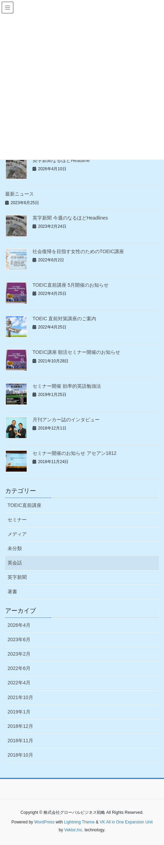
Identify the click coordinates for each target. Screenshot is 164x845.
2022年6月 (19, 668)
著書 (12, 591)
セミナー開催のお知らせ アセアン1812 (74, 453)
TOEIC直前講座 (24, 505)
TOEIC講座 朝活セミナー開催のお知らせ (76, 352)
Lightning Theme (79, 822)
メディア (17, 534)
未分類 (15, 548)
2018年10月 (20, 755)
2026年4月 (19, 625)
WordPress (44, 822)
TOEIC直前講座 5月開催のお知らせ (71, 285)
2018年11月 (20, 740)
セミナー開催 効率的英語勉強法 (67, 386)
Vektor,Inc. (74, 830)
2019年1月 (19, 711)
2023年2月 (19, 654)
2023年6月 (19, 639)
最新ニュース (19, 194)
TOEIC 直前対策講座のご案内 (64, 318)
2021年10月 (20, 697)
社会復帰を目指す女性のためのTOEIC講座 (78, 251)
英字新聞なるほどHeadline (61, 160)
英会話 (15, 563)
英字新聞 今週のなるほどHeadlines (70, 218)
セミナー (17, 519)
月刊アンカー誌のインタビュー (66, 419)
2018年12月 (20, 726)
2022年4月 (19, 682)
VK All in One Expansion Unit (126, 822)
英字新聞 (17, 577)
